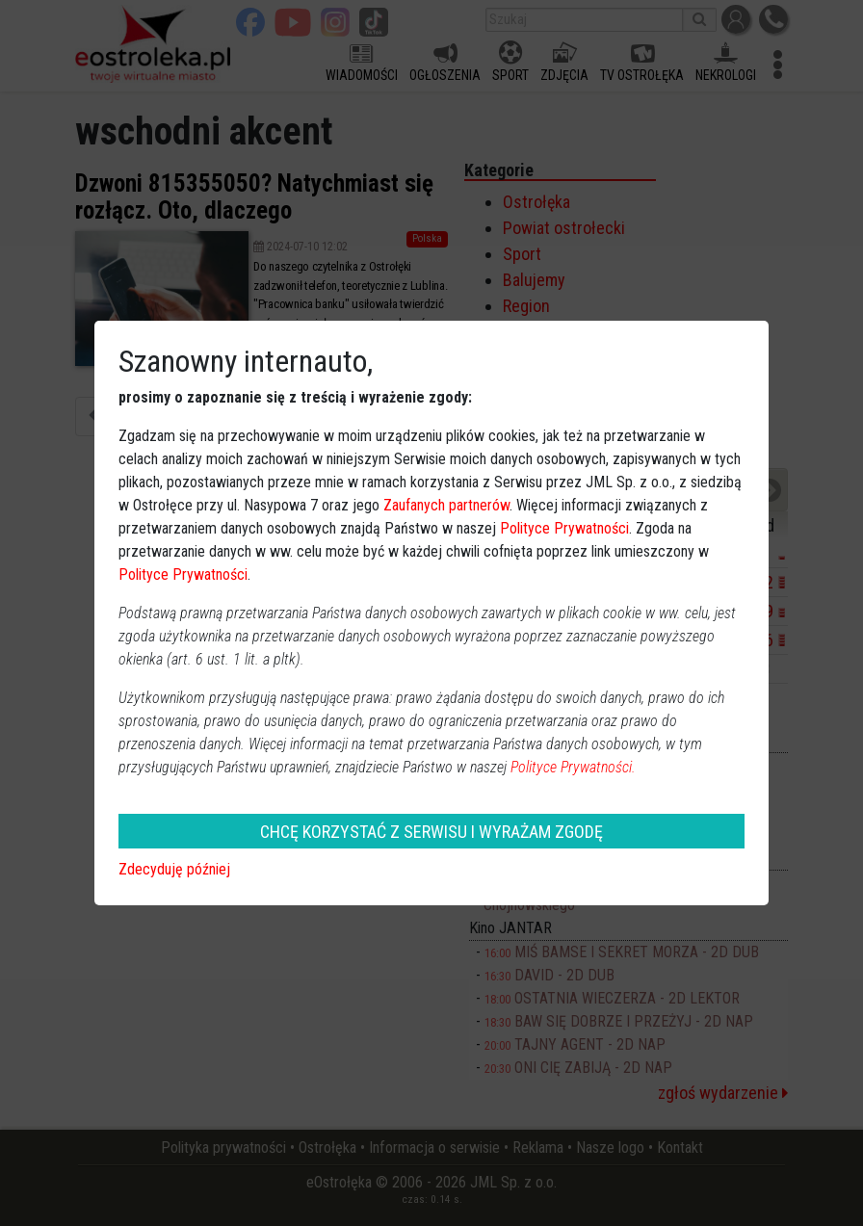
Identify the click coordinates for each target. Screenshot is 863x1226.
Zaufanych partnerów (446, 505)
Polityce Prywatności (564, 528)
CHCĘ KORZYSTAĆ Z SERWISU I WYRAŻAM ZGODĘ (431, 832)
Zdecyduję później (174, 869)
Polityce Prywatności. (573, 767)
